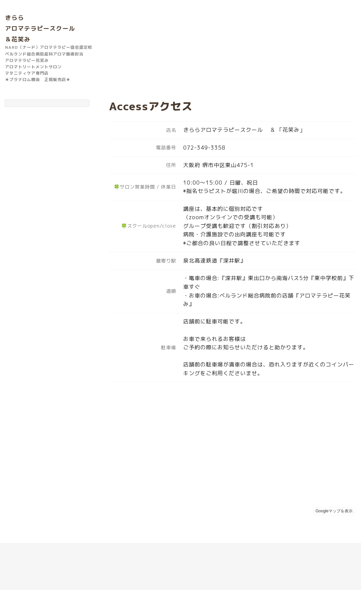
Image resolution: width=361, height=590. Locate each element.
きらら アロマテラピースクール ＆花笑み (40, 28)
